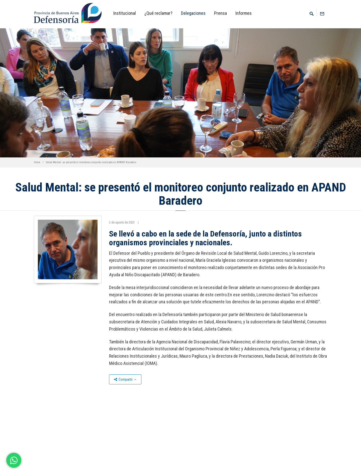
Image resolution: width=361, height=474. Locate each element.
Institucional (124, 13)
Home (37, 162)
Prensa (220, 13)
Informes (243, 13)
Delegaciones (193, 13)
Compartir (125, 379)
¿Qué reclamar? (158, 13)
